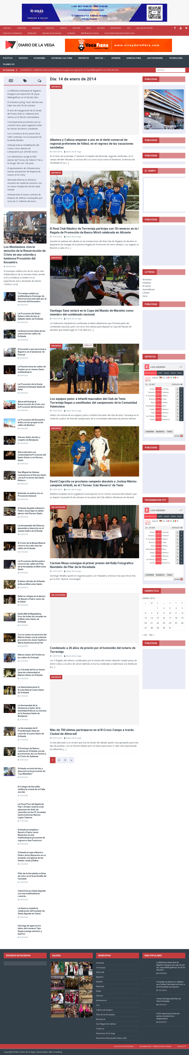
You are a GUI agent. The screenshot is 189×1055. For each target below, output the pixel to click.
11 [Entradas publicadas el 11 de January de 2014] (176, 613)
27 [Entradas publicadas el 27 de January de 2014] (145, 627)
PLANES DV (8, 64)
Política (8, 58)
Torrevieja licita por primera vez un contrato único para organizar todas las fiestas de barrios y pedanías (24, 125)
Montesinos (115, 28)
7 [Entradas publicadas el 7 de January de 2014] (151, 613)
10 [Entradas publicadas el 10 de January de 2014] (170, 613)
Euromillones (148, 289)
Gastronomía (155, 58)
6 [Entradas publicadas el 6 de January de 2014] (145, 613)
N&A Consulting (55, 1052)
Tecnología (176, 58)
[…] (67, 162)
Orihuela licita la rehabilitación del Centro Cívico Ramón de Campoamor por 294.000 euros (23, 148)
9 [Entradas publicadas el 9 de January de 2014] (163, 613)
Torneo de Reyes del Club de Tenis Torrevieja (168, 1000)
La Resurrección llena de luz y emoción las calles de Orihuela (31, 333)
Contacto (181, 1046)
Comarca (71, 33)
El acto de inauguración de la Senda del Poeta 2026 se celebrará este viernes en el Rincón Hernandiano (24, 114)
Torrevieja (21, 28)
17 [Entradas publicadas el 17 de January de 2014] (170, 617)
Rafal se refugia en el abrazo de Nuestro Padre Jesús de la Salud (31, 599)
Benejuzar (32, 33)
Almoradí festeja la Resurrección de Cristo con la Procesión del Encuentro (31, 404)
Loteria (145, 292)
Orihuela (7, 28)
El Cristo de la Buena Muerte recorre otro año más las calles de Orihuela (31, 546)
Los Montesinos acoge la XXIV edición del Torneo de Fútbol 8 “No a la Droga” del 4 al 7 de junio (25, 160)
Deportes (83, 58)
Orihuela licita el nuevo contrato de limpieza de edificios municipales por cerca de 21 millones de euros (24, 198)
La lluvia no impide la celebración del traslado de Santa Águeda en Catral (31, 911)
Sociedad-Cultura (61, 58)
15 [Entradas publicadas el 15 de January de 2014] (158, 617)
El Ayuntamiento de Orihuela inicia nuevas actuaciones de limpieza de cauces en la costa (24, 171)
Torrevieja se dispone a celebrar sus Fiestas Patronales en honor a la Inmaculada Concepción (170, 984)
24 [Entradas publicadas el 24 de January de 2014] (170, 622)
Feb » (151, 634)
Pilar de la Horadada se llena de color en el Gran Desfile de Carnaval (32, 876)
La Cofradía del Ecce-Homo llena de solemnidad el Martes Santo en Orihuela (31, 672)
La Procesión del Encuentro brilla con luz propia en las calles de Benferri (31, 422)
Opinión (115, 58)
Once (145, 296)
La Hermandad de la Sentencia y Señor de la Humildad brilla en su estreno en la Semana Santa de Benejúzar (32, 710)
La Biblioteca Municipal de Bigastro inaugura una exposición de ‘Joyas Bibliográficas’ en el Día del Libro (24, 94)
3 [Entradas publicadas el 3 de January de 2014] (170, 608)
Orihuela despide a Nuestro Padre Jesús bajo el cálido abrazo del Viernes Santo (31, 511)
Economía (39, 58)
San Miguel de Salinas (51, 33)
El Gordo (146, 286)
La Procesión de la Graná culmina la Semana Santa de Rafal (31, 387)
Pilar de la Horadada (12, 33)
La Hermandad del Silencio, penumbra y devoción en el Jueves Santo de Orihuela (31, 528)
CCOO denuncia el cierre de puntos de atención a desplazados (167, 1016)
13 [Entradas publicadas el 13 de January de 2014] (145, 617)
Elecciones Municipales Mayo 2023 (119, 33)
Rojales (63, 28)
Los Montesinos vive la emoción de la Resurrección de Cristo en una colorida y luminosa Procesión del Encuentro (25, 254)
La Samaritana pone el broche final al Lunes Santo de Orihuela (31, 690)
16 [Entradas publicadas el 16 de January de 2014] (164, 617)
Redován (76, 28)
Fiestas (99, 58)
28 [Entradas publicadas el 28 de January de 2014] (151, 627)
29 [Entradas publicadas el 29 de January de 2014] (158, 627)
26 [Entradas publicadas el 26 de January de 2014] (182, 622)
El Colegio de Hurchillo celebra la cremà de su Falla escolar (31, 789)
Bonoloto (147, 279)
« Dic (144, 634)
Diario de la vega (73, 151)
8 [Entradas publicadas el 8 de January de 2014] (157, 613)
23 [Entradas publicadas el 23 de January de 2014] (164, 622)
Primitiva (146, 282)
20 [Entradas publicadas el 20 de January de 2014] (145, 622)
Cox (128, 28)
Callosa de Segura (144, 28)
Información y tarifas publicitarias (155, 1046)
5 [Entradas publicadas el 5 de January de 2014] (182, 608)
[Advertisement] (166, 245)
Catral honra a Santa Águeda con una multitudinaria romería (32, 893)
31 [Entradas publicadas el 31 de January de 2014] (170, 627)
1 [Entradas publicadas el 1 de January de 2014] (157, 608)
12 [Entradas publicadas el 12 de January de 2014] (182, 613)
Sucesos (23, 58)
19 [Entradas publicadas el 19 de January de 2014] (182, 617)
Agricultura (133, 58)
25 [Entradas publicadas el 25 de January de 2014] (176, 622)
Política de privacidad (124, 1046)
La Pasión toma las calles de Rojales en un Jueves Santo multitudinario (32, 369)
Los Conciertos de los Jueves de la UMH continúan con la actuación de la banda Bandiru (24, 137)
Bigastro (50, 28)
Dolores (101, 28)
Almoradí (36, 28)
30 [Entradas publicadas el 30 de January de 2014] (164, 627)
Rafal (88, 28)
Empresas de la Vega (90, 33)
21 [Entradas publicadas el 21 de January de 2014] (151, 622)
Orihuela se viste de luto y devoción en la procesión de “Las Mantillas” (31, 771)
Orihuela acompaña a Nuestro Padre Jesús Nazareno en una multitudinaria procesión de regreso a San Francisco (31, 835)
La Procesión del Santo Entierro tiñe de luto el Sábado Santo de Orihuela (30, 316)
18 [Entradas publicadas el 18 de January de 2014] (176, 617)
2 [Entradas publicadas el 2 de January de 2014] (163, 608)
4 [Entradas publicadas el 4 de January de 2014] (176, 608)
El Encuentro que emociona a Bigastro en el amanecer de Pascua (32, 352)
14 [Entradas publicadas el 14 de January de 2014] (151, 617)
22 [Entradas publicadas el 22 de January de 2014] (158, 622)
